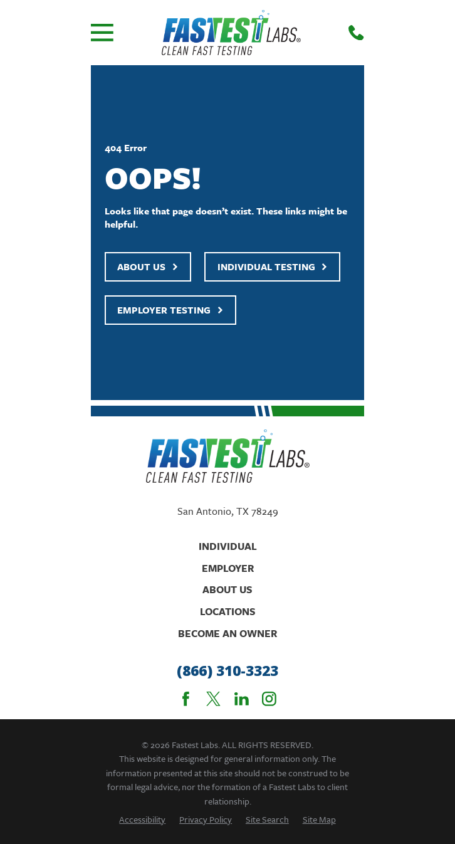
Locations (228, 611)
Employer (228, 568)
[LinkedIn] (241, 699)
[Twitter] (213, 699)
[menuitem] (142, 819)
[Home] (231, 32)
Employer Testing (170, 310)
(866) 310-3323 (227, 671)
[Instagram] (269, 699)
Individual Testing (272, 266)
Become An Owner (227, 633)
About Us (148, 266)
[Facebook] (186, 699)
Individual (228, 546)
